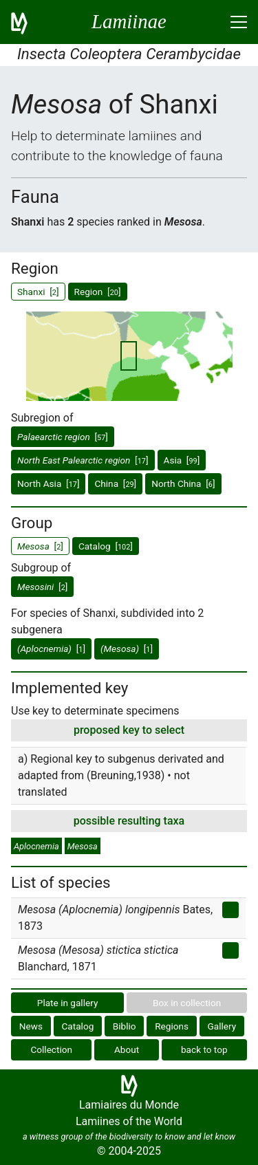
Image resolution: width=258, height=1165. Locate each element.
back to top (204, 1049)
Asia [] (182, 460)
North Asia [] (48, 483)
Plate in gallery (67, 1002)
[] (62, 436)
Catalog (78, 1026)
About (126, 1049)
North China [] (183, 483)
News (31, 1026)
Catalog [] (105, 546)
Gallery (222, 1026)
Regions (172, 1026)
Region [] (97, 291)
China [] (115, 483)
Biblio (124, 1026)
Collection (51, 1049)
